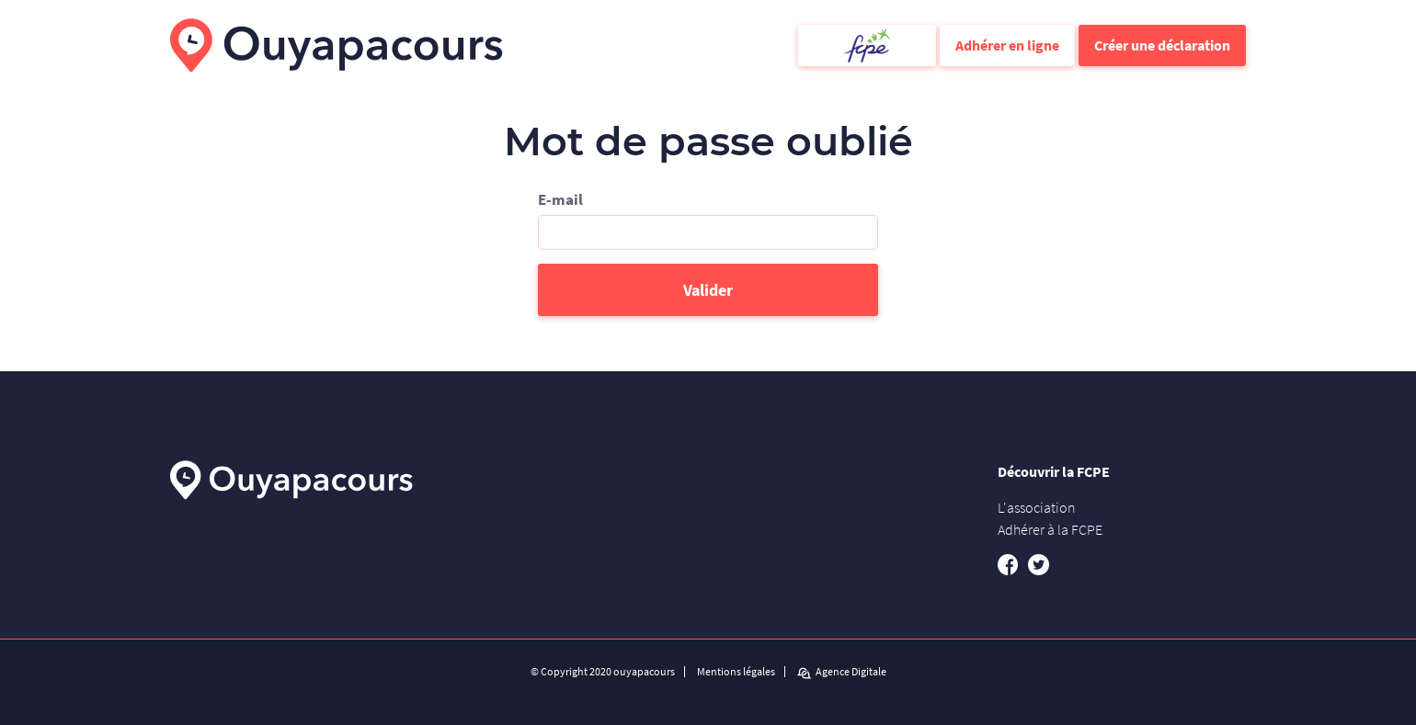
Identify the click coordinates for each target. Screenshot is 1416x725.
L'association (1037, 507)
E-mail (560, 199)
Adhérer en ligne (1007, 45)
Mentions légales (736, 671)
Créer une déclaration (1162, 45)
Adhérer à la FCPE (1050, 529)
